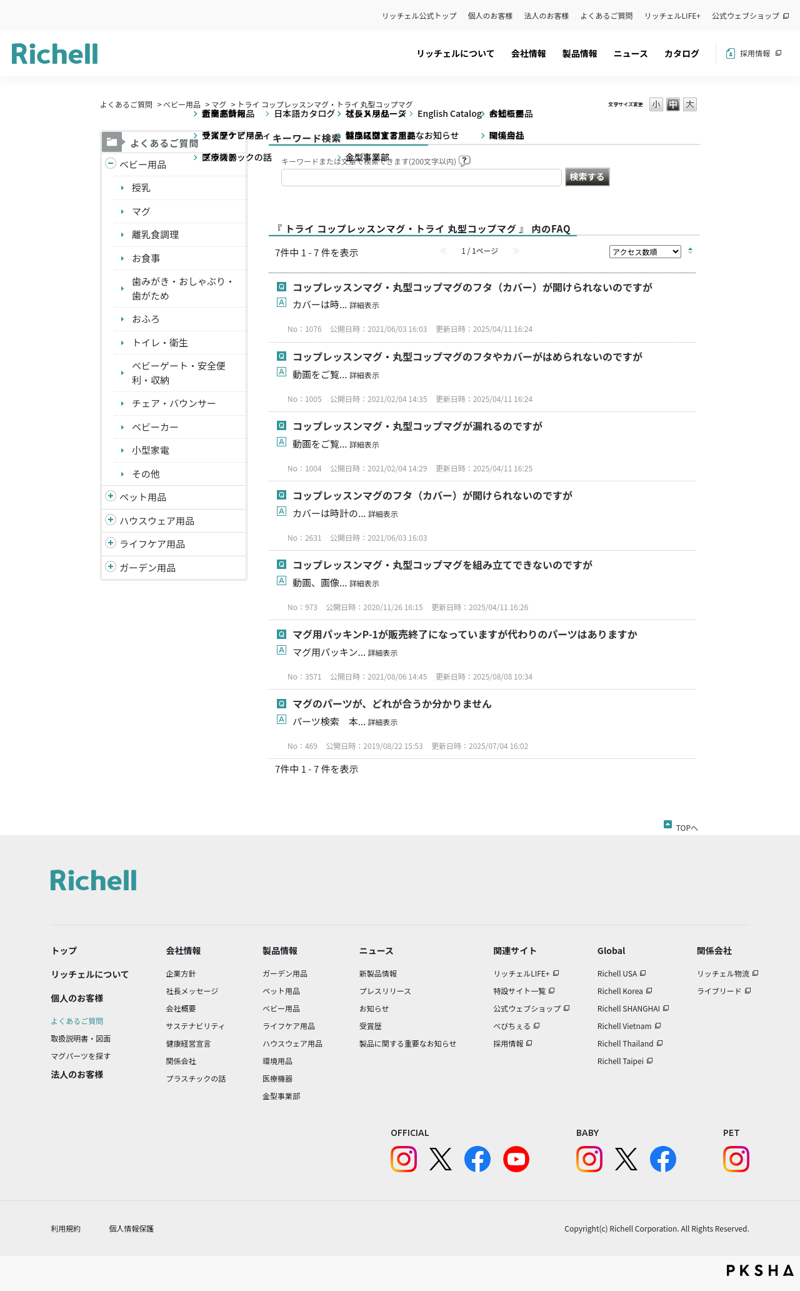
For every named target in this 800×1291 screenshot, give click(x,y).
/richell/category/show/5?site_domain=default (110, 165)
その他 (146, 473)
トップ (64, 950)
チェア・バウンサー (174, 402)
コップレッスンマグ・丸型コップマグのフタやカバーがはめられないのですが (467, 356)
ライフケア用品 (152, 543)
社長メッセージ (192, 990)
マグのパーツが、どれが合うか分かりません (397, 703)
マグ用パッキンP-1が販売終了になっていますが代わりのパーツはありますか (465, 633)
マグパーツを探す (81, 1055)
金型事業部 (281, 1095)
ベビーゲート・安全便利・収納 (179, 372)
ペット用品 (142, 496)
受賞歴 (370, 1025)
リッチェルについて (455, 53)
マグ (218, 104)
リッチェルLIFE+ (672, 15)
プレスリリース (385, 990)
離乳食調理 (155, 234)
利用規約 (66, 1228)
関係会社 (181, 1060)
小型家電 (150, 449)
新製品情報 (378, 973)
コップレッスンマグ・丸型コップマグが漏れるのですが (417, 425)
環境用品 (277, 1060)
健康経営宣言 (188, 1043)
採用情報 (755, 53)
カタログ (681, 53)
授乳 (141, 187)
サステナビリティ (196, 1025)
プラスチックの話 (196, 1078)
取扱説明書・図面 (81, 1038)
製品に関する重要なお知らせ (408, 1043)
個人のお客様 (490, 15)
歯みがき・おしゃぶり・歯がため (183, 288)
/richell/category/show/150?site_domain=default (110, 568)
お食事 (146, 257)
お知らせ (374, 1008)
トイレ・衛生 (160, 342)
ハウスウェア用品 (156, 520)
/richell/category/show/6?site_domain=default (110, 544)
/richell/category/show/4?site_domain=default (110, 497)
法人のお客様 (546, 15)
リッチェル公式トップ (419, 15)
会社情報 (528, 53)
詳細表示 (364, 304)
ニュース (631, 53)
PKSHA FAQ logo (760, 1270)
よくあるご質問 (607, 15)
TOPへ (687, 825)
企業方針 (181, 973)
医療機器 (277, 1078)
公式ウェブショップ (745, 15)
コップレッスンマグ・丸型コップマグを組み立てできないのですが (442, 564)
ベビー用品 (182, 104)
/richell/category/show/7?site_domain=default (110, 521)
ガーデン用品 (147, 567)
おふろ (146, 318)
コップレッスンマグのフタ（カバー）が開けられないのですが (432, 495)
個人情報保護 (131, 1228)
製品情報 (580, 53)
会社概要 (181, 1008)
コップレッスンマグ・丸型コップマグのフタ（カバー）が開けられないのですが (472, 286)
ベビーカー (155, 426)
